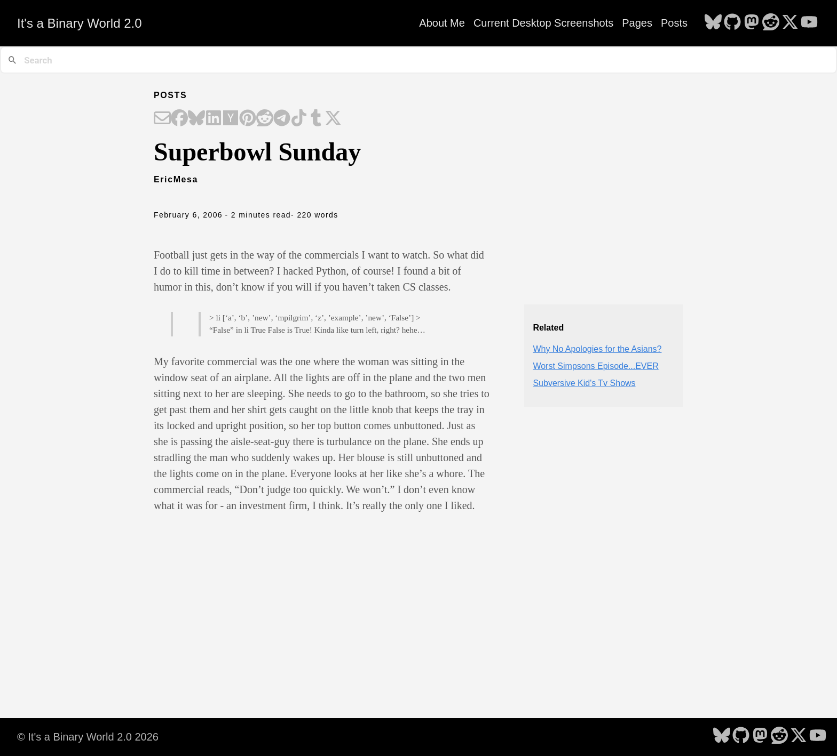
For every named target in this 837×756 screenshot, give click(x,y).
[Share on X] (333, 118)
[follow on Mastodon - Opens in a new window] (751, 23)
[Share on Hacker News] (230, 118)
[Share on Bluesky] (196, 118)
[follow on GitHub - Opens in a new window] (732, 23)
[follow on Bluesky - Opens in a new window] (713, 23)
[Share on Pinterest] (247, 118)
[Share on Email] (162, 118)
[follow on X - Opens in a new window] (790, 23)
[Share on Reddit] (264, 118)
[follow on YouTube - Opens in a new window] (809, 23)
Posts (674, 23)
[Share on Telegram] (281, 118)
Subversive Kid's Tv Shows (584, 383)
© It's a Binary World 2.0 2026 (88, 737)
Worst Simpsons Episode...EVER (595, 366)
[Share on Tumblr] (316, 118)
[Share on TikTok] (298, 118)
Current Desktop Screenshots (543, 23)
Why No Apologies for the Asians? (597, 348)
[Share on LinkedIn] (213, 118)
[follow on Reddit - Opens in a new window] (770, 23)
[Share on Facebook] (179, 118)
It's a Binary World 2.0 (79, 23)
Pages (637, 23)
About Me (442, 23)
